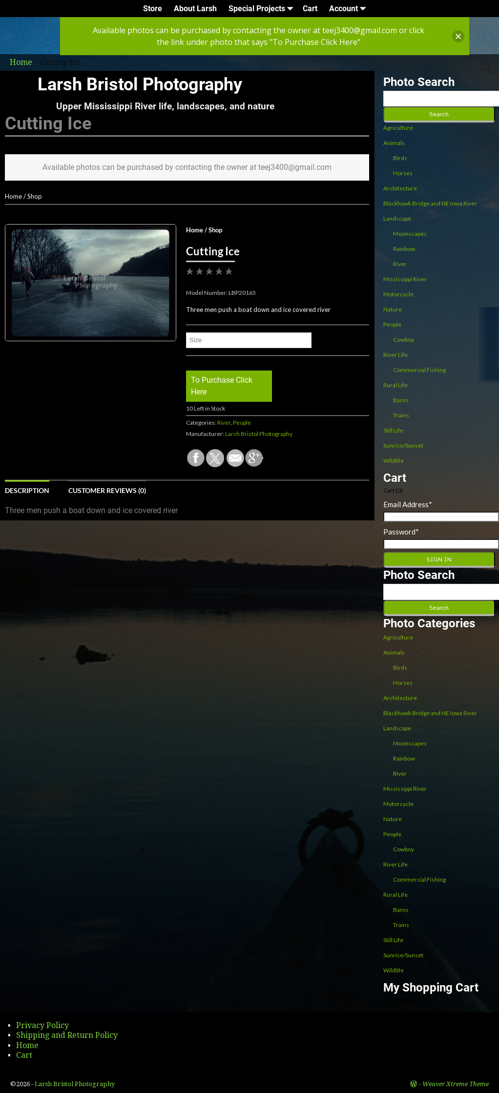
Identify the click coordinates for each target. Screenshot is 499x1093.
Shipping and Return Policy (67, 1035)
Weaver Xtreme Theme (455, 1084)
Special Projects (263, 8)
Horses (403, 173)
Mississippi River (405, 279)
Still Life (393, 430)
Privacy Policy (42, 1025)
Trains (401, 415)
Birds (400, 158)
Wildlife (393, 460)
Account (349, 8)
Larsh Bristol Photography (140, 84)
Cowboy (403, 339)
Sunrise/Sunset (403, 445)
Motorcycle (398, 294)
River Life (395, 354)
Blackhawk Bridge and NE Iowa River (430, 203)
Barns (401, 400)
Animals (394, 142)
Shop (34, 196)
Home (13, 196)
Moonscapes (410, 233)
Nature (392, 309)
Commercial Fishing (419, 369)
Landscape (397, 218)
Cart (310, 8)
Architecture (400, 188)
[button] (458, 36)
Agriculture (398, 127)
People (242, 422)
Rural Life (395, 385)
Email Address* (407, 504)
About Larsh (195, 8)
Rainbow (404, 248)
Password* (401, 531)
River (223, 422)
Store (152, 8)
